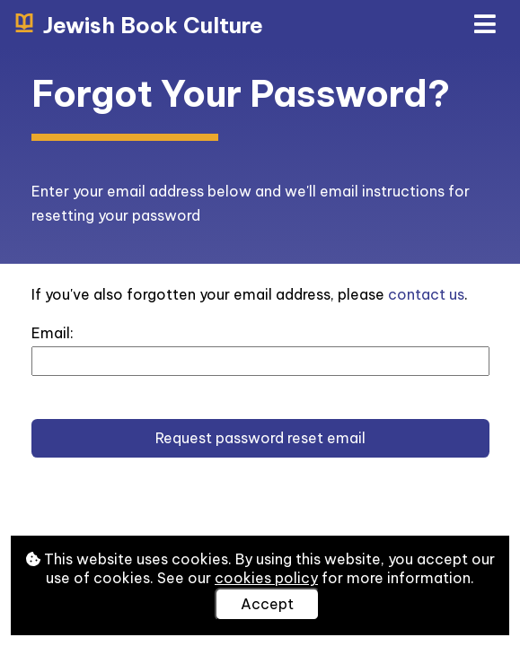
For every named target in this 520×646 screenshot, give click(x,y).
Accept (267, 604)
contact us (426, 294)
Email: (52, 333)
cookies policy (266, 578)
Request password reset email (260, 438)
